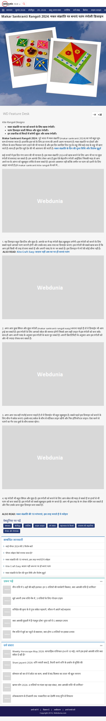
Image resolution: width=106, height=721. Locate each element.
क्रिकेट (85, 10)
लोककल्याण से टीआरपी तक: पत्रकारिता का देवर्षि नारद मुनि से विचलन (42, 696)
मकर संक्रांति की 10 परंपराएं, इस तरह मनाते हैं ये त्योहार (42, 514)
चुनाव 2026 (20, 10)
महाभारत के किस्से (67, 525)
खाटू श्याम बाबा (55, 10)
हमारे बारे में (34, 709)
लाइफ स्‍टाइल (96, 10)
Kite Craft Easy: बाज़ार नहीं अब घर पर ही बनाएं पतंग (43, 251)
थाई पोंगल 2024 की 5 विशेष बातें (19, 546)
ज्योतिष (67, 10)
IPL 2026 (41, 10)
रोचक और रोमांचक (12, 531)
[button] (3, 10)
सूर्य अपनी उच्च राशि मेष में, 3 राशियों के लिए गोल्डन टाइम (37, 598)
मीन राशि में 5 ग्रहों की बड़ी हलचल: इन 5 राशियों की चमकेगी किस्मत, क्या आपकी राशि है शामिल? (54, 587)
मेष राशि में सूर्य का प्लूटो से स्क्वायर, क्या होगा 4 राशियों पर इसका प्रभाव (43, 631)
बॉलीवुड (31, 10)
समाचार (9, 10)
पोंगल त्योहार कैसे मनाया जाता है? (19, 552)
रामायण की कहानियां (85, 525)
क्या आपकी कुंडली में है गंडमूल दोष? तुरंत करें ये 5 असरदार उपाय (40, 620)
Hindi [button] (16, 4)
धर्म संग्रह (76, 10)
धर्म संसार (9, 645)
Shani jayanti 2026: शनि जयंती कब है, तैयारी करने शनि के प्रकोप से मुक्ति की (47, 662)
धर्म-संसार (52, 525)
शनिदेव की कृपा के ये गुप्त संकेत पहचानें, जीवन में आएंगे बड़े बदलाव (41, 609)
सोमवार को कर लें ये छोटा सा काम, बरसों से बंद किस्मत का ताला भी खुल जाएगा (46, 673)
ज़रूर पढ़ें (8, 581)
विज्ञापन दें (46, 709)
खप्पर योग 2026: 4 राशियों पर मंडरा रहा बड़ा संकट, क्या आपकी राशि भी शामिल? (47, 684)
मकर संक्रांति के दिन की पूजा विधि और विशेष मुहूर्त (77, 148)
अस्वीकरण (57, 709)
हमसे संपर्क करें (70, 709)
